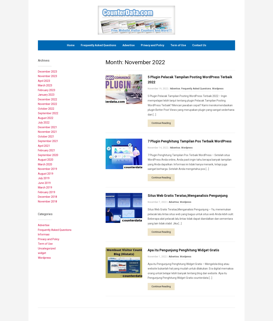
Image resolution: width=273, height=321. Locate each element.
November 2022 (47, 103)
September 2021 (48, 141)
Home (71, 45)
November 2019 (47, 168)
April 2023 (44, 80)
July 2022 (43, 122)
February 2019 (46, 192)
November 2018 (47, 201)
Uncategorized (47, 248)
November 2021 (47, 131)
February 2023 (46, 90)
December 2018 (47, 196)
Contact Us (199, 45)
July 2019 (43, 178)
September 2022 (48, 113)
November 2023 (47, 76)
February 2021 (46, 150)
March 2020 (45, 164)
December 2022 (47, 99)
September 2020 (48, 155)
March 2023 (45, 85)
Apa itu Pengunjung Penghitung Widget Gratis (183, 250)
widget (42, 253)
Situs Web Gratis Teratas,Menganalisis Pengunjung (188, 196)
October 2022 (46, 108)
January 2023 (46, 94)
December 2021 (47, 127)
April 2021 (44, 145)
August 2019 (45, 173)
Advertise (128, 45)
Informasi (43, 234)
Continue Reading (161, 123)
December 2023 (47, 71)
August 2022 (45, 117)
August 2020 (45, 159)
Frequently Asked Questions (98, 45)
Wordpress (218, 88)
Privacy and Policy (152, 45)
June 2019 (44, 182)
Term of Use (178, 45)
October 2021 (46, 136)
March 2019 (45, 187)
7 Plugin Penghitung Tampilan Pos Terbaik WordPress (189, 141)
